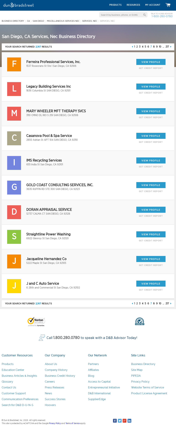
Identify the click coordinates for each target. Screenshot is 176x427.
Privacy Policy (140, 381)
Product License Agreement (149, 393)
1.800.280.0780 (66, 338)
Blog (91, 375)
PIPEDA (136, 375)
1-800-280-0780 (162, 16)
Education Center (13, 370)
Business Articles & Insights (19, 375)
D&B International (99, 393)
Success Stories (55, 399)
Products (8, 364)
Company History (56, 370)
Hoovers (50, 405)
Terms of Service (72, 423)
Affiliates (93, 370)
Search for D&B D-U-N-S (17, 405)
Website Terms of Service (147, 387)
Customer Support (14, 393)
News (48, 393)
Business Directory (143, 364)
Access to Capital (99, 381)
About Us (51, 364)
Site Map (136, 370)
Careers (50, 381)
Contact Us (9, 387)
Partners (93, 364)
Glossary (7, 381)
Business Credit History (60, 375)
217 (167, 46)
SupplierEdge (97, 399)
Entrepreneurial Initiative (104, 387)
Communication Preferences (20, 399)
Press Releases (54, 387)
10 (160, 46)
